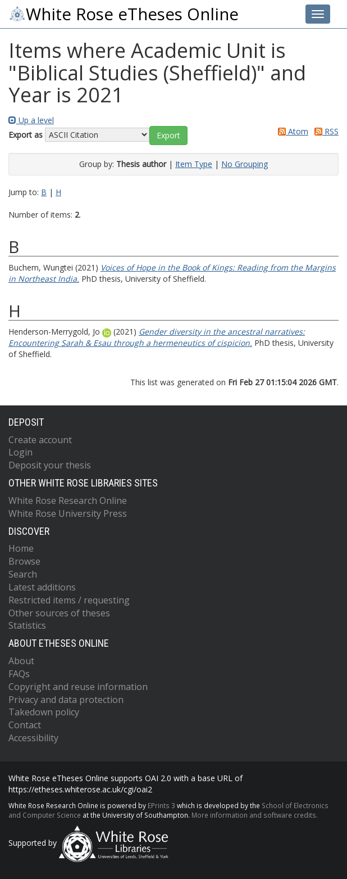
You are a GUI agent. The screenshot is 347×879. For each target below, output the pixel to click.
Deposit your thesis (49, 465)
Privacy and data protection (66, 699)
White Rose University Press (67, 513)
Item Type (193, 164)
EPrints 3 (161, 805)
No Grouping (244, 164)
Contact (24, 725)
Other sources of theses (59, 613)
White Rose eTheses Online (123, 14)
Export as (25, 134)
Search (22, 574)
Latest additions (42, 587)
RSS (325, 131)
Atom (291, 131)
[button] (168, 135)
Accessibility (33, 738)
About (21, 661)
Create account (40, 440)
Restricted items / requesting (69, 600)
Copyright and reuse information (78, 686)
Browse (24, 561)
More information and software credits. (254, 814)
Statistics (27, 625)
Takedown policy (43, 712)
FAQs (19, 674)
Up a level (31, 120)
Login (20, 452)
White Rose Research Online (67, 500)
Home (21, 548)
